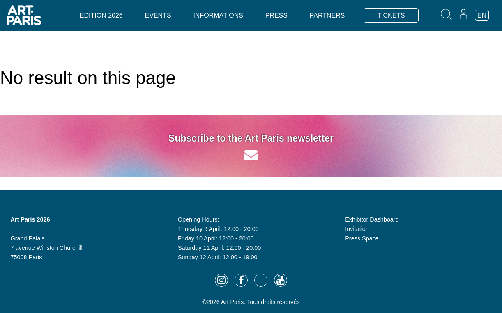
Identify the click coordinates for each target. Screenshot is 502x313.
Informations (218, 15)
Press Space (362, 238)
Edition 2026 (101, 15)
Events (158, 15)
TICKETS (391, 15)
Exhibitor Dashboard (371, 219)
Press (276, 15)
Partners (327, 15)
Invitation (357, 229)
